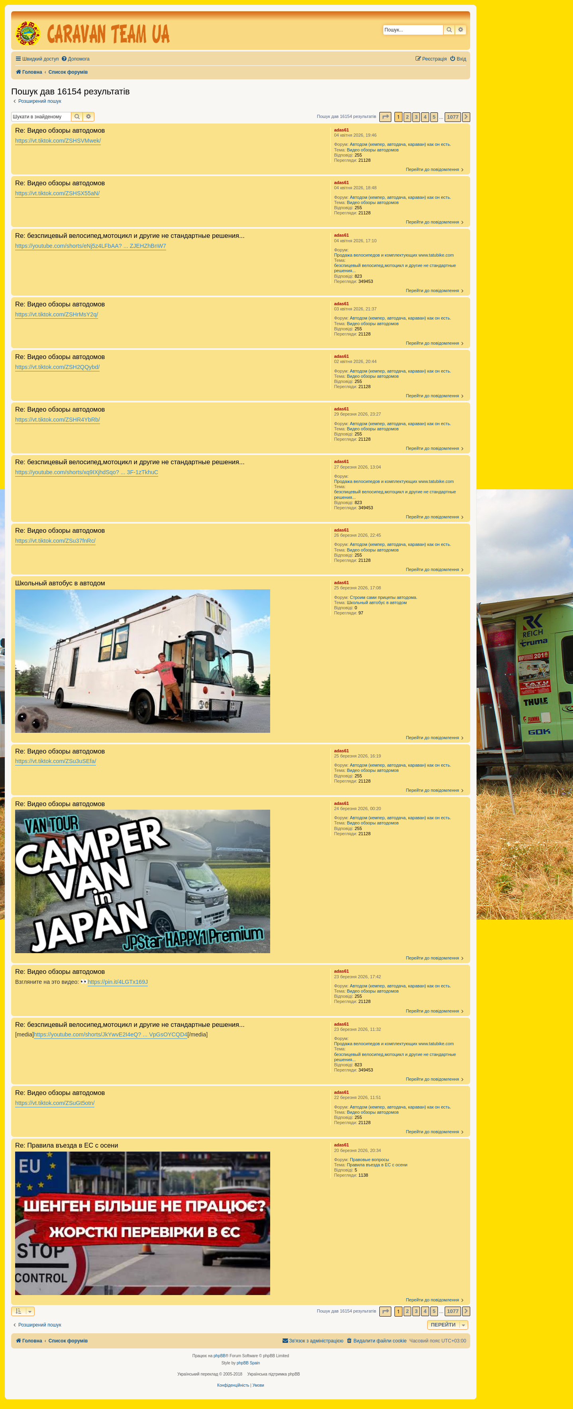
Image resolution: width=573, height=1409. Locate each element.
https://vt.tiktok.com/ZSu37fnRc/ (55, 541)
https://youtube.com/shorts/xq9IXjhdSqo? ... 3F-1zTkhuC (86, 472)
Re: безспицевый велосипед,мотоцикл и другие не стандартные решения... (130, 235)
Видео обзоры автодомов (372, 149)
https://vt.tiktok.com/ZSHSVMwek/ (58, 140)
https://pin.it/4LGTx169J (118, 982)
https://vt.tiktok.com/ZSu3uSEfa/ (55, 761)
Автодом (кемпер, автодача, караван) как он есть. (400, 144)
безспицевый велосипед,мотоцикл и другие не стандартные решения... (395, 268)
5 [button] (434, 117)
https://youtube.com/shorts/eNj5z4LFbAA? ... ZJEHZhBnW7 (90, 246)
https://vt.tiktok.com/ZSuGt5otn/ (54, 1103)
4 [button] (425, 117)
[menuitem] (75, 59)
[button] (385, 117)
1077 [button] (453, 117)
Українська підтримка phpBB (273, 1374)
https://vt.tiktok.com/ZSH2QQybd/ (57, 367)
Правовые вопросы (369, 1159)
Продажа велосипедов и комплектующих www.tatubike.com (394, 255)
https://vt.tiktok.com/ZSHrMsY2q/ (56, 314)
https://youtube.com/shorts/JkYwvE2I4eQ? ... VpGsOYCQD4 (110, 1034)
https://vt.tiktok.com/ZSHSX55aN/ (57, 193)
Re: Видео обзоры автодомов (60, 130)
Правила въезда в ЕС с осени (377, 1164)
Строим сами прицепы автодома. (384, 597)
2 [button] (407, 117)
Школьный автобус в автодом (376, 602)
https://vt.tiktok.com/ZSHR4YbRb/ (57, 419)
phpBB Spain (248, 1363)
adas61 (341, 130)
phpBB (220, 1356)
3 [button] (416, 117)
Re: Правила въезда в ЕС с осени (66, 1145)
